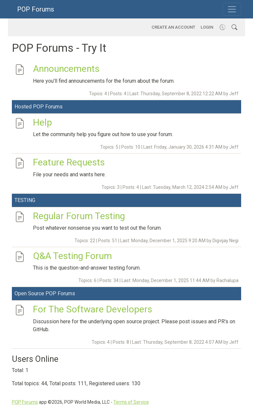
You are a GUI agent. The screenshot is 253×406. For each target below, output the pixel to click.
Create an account (173, 27)
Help (42, 122)
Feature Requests (69, 162)
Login (207, 27)
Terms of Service (131, 402)
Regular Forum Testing (79, 215)
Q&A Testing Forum (72, 255)
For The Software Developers (92, 309)
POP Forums (35, 9)
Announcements (66, 68)
